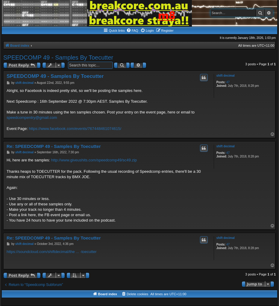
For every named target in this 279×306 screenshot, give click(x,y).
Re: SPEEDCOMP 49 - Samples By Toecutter (54, 146)
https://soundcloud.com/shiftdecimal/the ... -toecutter (52, 251)
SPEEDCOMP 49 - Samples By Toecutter (58, 57)
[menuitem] (132, 30)
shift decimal (225, 75)
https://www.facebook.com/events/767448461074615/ (75, 128)
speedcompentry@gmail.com (32, 117)
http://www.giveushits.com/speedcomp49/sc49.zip (94, 160)
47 (228, 82)
